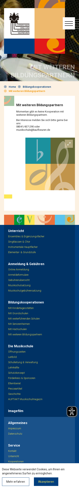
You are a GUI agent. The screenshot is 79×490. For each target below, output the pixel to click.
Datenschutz (15, 433)
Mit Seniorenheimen (19, 323)
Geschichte (14, 393)
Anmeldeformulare (18, 274)
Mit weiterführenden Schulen (24, 318)
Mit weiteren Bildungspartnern (27, 91)
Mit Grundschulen (18, 313)
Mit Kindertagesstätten (21, 308)
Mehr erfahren (15, 481)
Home (12, 86)
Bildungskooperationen (37, 86)
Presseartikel (15, 388)
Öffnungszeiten (17, 351)
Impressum (14, 428)
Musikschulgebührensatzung (24, 290)
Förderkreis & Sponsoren (21, 378)
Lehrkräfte (13, 367)
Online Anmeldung (18, 269)
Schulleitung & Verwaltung (23, 362)
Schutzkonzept (16, 372)
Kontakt (12, 450)
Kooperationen (16, 461)
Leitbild (12, 356)
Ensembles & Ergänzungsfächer (26, 236)
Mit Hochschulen (17, 329)
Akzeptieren (46, 481)
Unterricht (13, 456)
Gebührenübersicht (19, 280)
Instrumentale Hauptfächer (23, 246)
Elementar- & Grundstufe (22, 252)
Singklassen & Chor (19, 241)
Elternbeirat (14, 383)
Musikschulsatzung (19, 285)
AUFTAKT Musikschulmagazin (25, 399)
